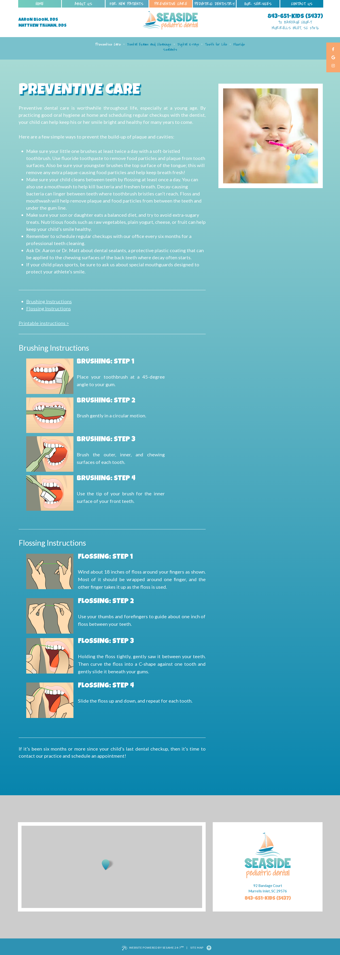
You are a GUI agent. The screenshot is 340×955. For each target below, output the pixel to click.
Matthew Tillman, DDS (42, 26)
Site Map (197, 947)
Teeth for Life (216, 44)
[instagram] (333, 66)
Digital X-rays (188, 44)
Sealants (170, 49)
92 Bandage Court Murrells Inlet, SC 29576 (295, 25)
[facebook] (333, 49)
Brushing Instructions (49, 301)
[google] (333, 58)
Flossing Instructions (48, 308)
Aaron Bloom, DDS (38, 20)
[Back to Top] (209, 947)
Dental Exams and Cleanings (149, 44)
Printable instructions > (44, 323)
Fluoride (239, 44)
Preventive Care (108, 44)
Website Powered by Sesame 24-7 (153, 947)
